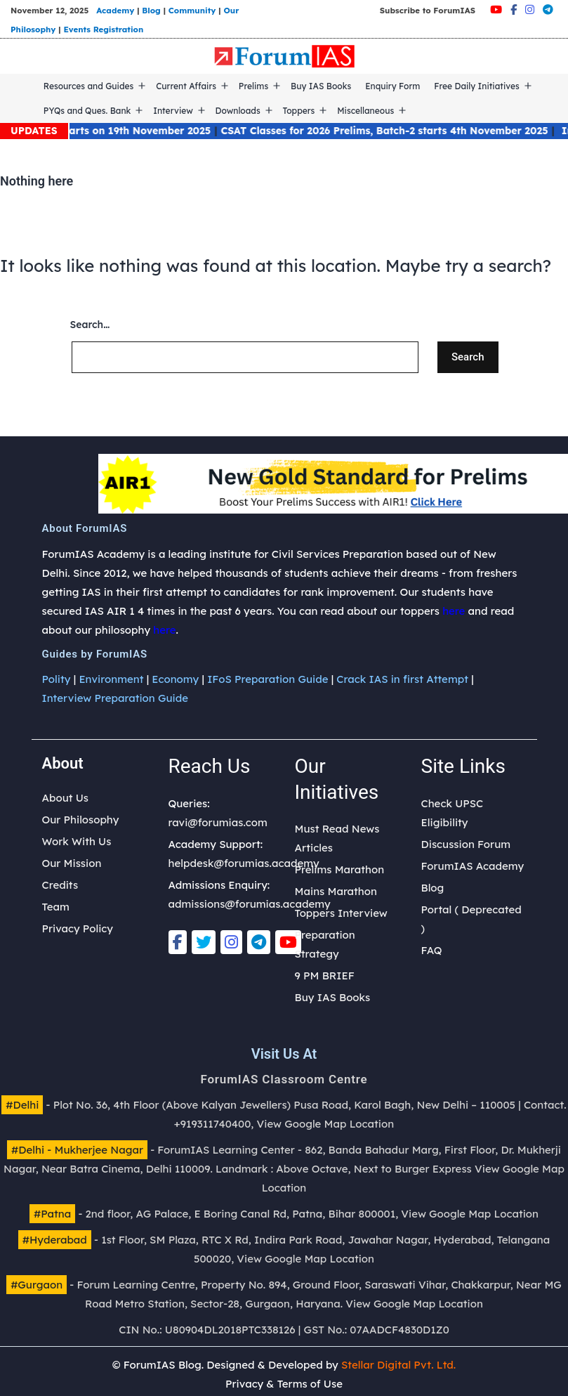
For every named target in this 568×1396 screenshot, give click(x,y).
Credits (60, 885)
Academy (115, 10)
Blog (151, 10)
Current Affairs (186, 86)
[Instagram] (530, 9)
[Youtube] (496, 9)
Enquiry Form (392, 86)
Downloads (238, 110)
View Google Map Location (326, 1123)
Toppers (299, 110)
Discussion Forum (466, 844)
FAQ (431, 950)
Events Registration (103, 29)
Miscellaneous (365, 110)
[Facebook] (513, 9)
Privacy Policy (77, 928)
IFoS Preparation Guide (267, 679)
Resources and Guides (89, 86)
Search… (90, 324)
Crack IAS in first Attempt (402, 679)
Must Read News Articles (337, 838)
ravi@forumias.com (218, 822)
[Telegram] (548, 9)
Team (56, 906)
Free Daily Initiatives (476, 86)
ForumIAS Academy (472, 866)
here (453, 611)
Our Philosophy (80, 819)
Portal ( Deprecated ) (471, 919)
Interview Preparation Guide (115, 698)
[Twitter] (204, 942)
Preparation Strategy (325, 944)
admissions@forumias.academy (250, 904)
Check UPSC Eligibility (452, 813)
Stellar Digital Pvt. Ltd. (398, 1364)
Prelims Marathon (340, 869)
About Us (65, 797)
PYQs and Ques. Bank (87, 110)
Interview (173, 110)
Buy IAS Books (321, 86)
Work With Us (77, 841)
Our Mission (72, 863)
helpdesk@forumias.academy (244, 863)
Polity (56, 679)
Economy (175, 679)
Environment (111, 679)
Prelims (253, 86)
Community (192, 10)
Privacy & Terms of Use (284, 1383)
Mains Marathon (336, 891)
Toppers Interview (341, 913)
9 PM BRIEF (325, 975)
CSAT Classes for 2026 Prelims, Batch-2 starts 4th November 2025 (395, 130)
